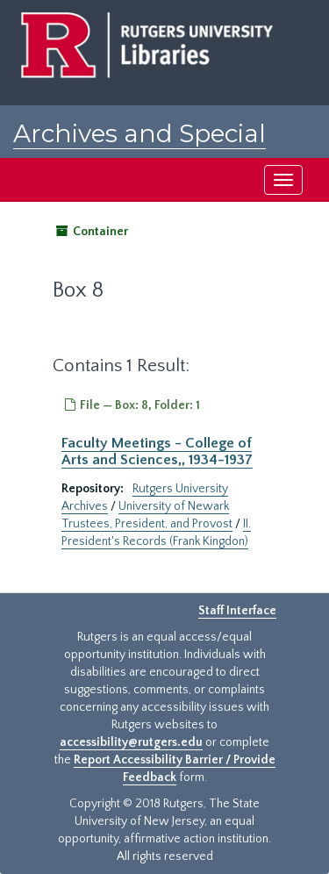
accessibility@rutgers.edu (131, 742)
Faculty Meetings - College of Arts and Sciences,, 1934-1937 (157, 451)
